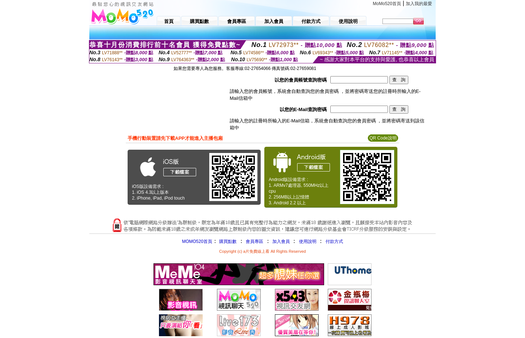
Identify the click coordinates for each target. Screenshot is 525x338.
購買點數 (227, 241)
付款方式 (334, 241)
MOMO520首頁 (197, 241)
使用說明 (307, 241)
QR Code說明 (382, 138)
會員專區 (254, 241)
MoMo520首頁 (387, 3)
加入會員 (281, 241)
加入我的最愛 (419, 3)
